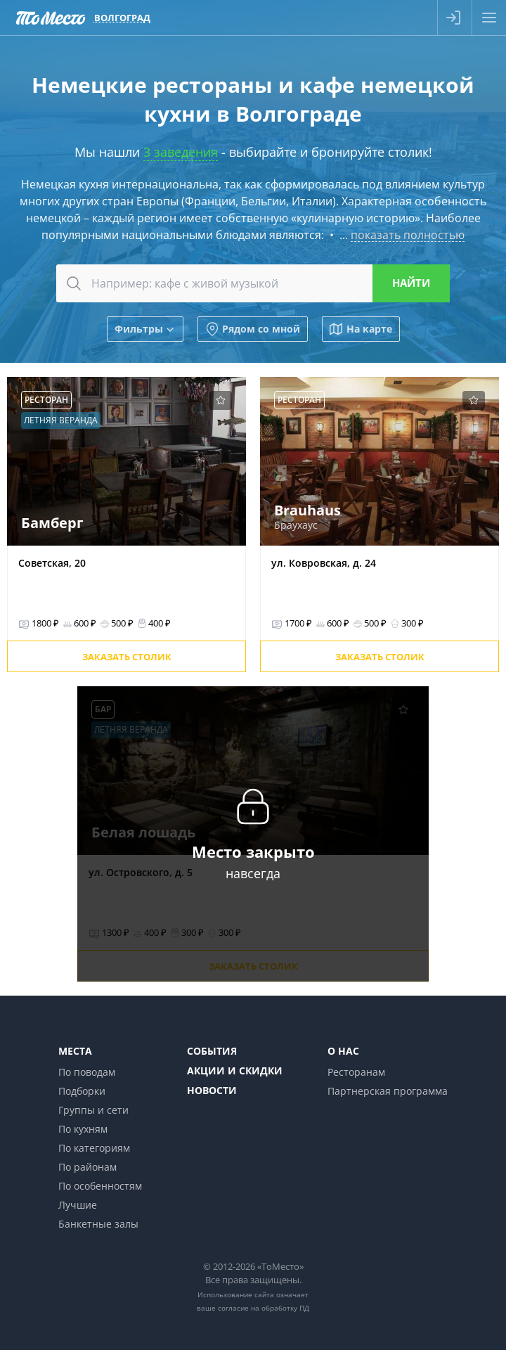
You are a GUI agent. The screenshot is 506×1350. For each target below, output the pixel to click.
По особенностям (100, 1185)
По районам (87, 1167)
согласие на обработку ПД (263, 1308)
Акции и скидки (235, 1070)
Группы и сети (93, 1110)
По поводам (86, 1072)
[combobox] (253, 283)
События (212, 1051)
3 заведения (180, 151)
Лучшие (77, 1204)
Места (75, 1051)
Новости (212, 1090)
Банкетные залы (98, 1223)
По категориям (94, 1148)
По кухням (83, 1129)
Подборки (81, 1091)
